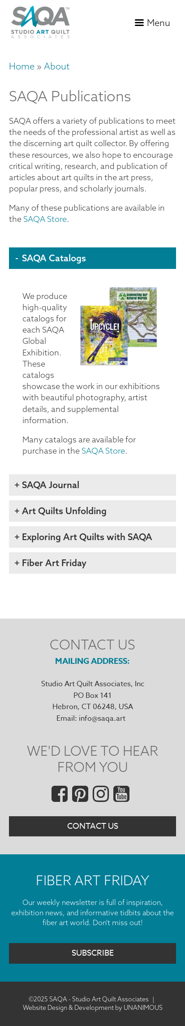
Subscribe (93, 953)
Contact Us (92, 826)
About (56, 66)
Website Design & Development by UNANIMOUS (93, 1008)
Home (21, 66)
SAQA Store (45, 219)
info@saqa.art (102, 718)
